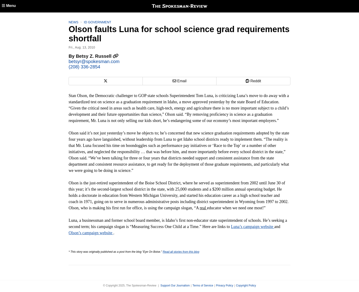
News (73, 22)
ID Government (97, 22)
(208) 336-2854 (84, 66)
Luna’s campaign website (252, 226)
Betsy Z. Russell (97, 56)
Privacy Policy (224, 285)
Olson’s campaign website (91, 233)
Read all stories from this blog (181, 251)
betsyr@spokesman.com (94, 61)
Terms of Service (202, 285)
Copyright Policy (246, 285)
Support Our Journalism (175, 285)
